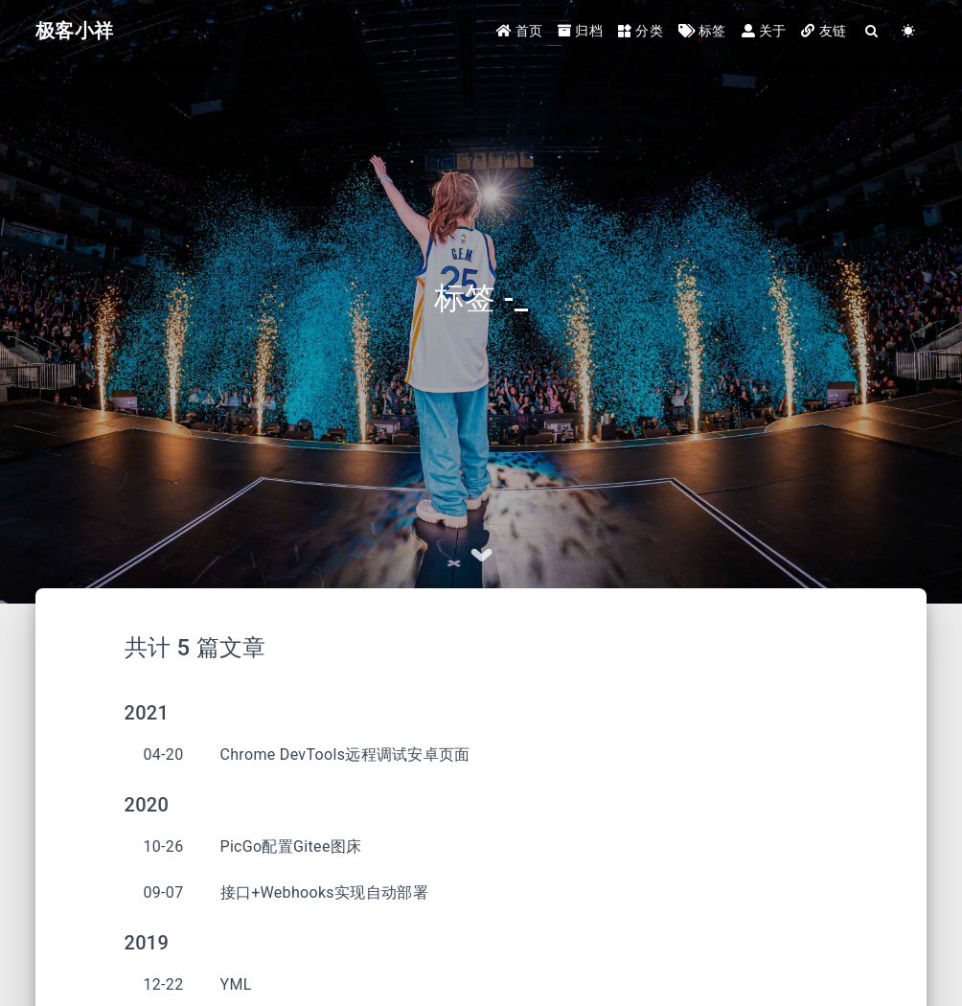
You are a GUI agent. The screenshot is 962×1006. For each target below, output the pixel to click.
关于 (764, 30)
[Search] (872, 31)
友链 (823, 30)
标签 (702, 30)
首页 (519, 30)
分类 (640, 30)
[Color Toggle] (908, 31)
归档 (580, 30)
